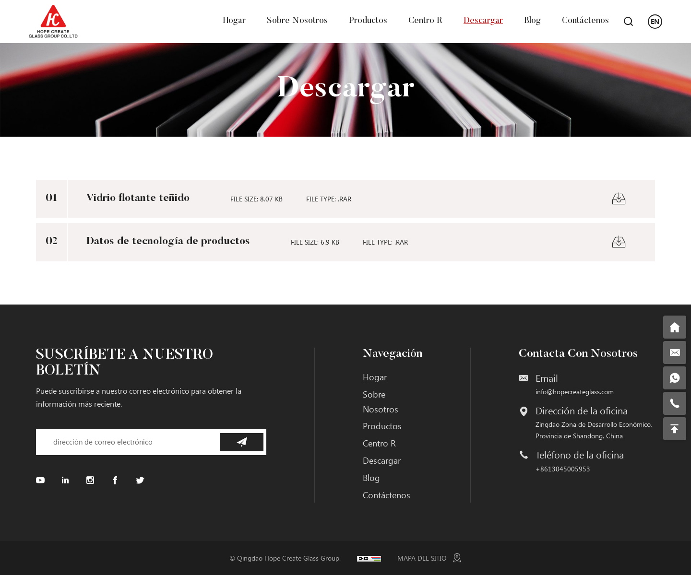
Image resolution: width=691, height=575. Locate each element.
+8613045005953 (563, 468)
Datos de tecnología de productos (168, 241)
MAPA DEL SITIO (422, 558)
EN (655, 21)
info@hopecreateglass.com (575, 391)
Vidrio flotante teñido (138, 198)
